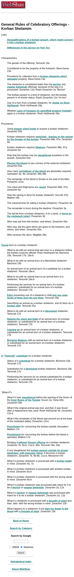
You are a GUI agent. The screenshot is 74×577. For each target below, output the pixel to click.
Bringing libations (17, 340)
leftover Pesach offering (32, 442)
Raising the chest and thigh (22, 319)
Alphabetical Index (21, 561)
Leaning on (13, 329)
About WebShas (21, 569)
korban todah (64, 461)
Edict (10, 295)
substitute (24, 361)
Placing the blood (17, 163)
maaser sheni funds (25, 129)
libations (40, 147)
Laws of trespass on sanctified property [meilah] (44, 111)
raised (42, 187)
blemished (51, 311)
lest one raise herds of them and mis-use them (37, 296)
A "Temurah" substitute (14, 356)
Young (4, 245)
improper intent (34, 453)
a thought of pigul (57, 501)
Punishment (14, 426)
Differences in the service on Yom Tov (28, 48)
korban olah (14, 306)
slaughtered (44, 155)
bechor (57, 84)
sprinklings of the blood (32, 171)
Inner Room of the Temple (25, 400)
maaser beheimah (17, 87)
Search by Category (21, 528)
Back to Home (21, 521)
